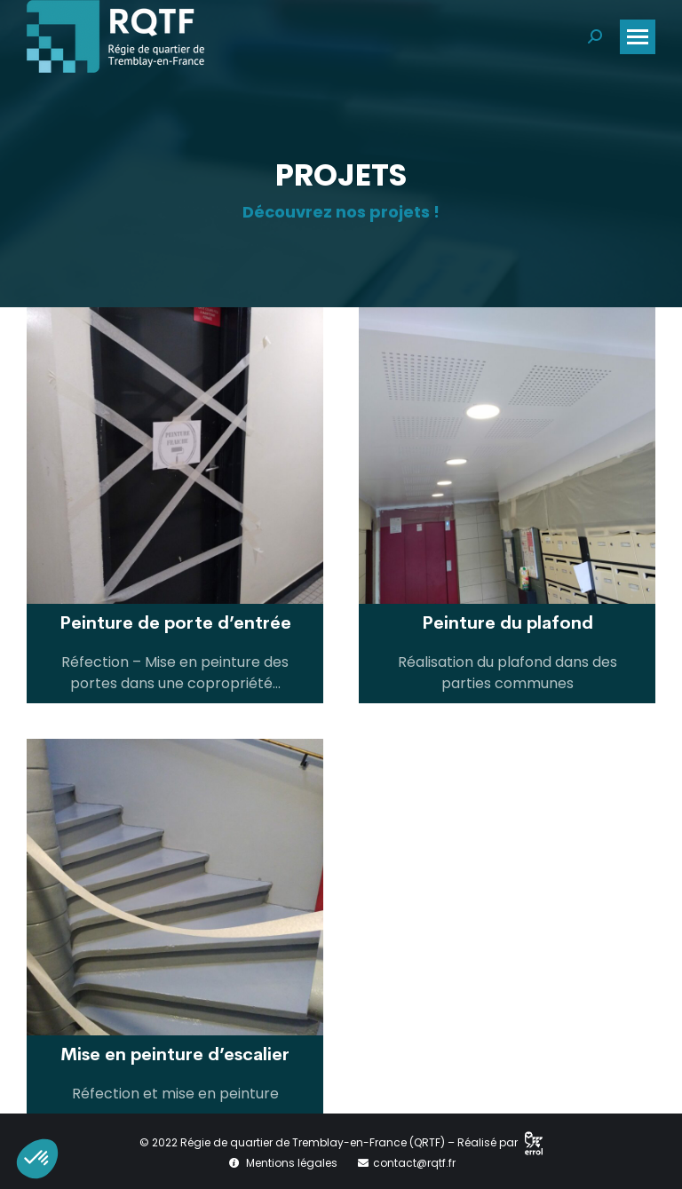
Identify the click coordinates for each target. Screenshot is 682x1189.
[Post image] (175, 455)
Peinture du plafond (507, 623)
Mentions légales (291, 1162)
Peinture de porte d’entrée (175, 623)
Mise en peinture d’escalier (174, 1054)
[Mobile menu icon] (637, 37)
